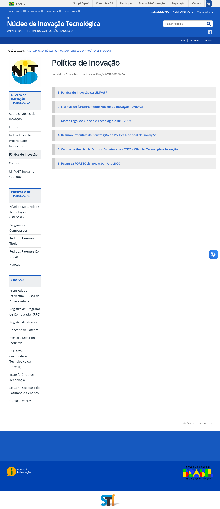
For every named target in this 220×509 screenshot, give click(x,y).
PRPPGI (209, 40)
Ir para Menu (36, 11)
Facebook (210, 32)
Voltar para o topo (200, 423)
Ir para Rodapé (72, 11)
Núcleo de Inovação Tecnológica (64, 50)
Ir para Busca (54, 11)
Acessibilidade (160, 11)
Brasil (20, 3)
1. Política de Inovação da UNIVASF (82, 93)
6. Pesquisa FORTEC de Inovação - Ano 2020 (89, 164)
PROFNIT (195, 40)
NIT (183, 40)
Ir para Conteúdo (16, 11)
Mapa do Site (205, 11)
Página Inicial (35, 50)
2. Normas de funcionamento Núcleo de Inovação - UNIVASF (101, 107)
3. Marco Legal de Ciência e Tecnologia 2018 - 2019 (94, 121)
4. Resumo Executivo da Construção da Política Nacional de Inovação (107, 135)
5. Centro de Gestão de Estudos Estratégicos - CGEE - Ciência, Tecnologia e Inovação (118, 149)
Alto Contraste (183, 11)
